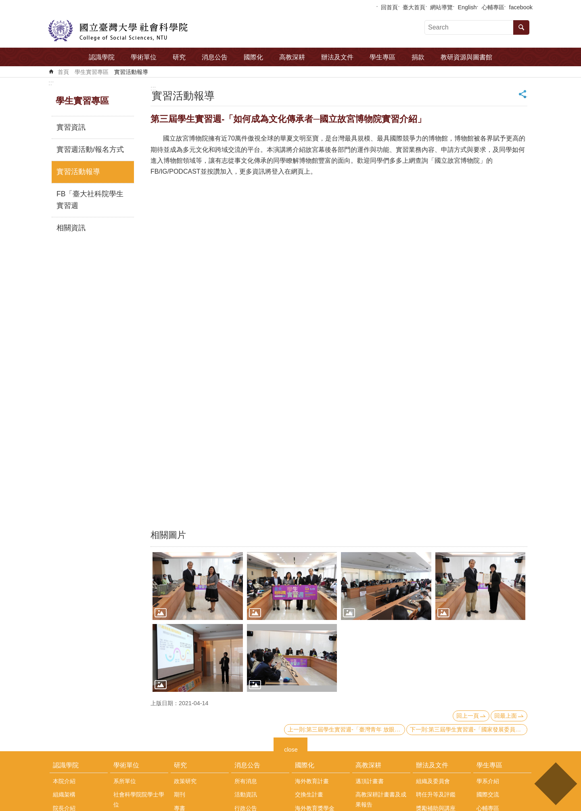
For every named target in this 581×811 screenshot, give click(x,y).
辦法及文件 (337, 57)
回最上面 (505, 715)
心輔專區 (493, 7)
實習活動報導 (131, 72)
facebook (521, 7)
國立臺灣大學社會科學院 (118, 31)
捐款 (418, 57)
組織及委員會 (433, 781)
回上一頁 (467, 715)
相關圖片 (168, 535)
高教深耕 (292, 57)
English (467, 7)
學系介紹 (488, 781)
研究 (179, 57)
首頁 (63, 72)
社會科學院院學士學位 (138, 799)
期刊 (179, 794)
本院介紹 (64, 781)
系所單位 (124, 781)
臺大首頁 (414, 7)
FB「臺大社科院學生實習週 (89, 200)
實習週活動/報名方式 (90, 149)
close (291, 748)
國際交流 (488, 794)
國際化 (253, 57)
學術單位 (144, 57)
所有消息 (245, 781)
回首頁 (389, 7)
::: (51, 83)
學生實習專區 (92, 72)
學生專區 (382, 57)
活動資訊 (245, 794)
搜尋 (521, 27)
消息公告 (215, 57)
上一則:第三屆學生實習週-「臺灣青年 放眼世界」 (346, 729)
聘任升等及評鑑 (436, 794)
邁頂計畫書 (369, 781)
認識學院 (102, 57)
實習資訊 (71, 127)
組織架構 (64, 794)
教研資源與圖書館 (466, 57)
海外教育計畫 (312, 781)
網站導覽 (441, 7)
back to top (555, 784)
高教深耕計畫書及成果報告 (380, 799)
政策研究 (185, 781)
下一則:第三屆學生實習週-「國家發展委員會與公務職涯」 (468, 729)
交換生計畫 (309, 794)
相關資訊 (71, 228)
